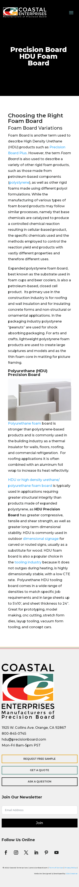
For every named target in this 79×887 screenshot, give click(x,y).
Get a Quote (39, 770)
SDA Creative (72, 873)
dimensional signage (41, 539)
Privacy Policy (70, 868)
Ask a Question (39, 781)
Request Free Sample (39, 758)
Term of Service (56, 868)
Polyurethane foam (24, 423)
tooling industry (28, 562)
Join (39, 823)
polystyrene (19, 183)
